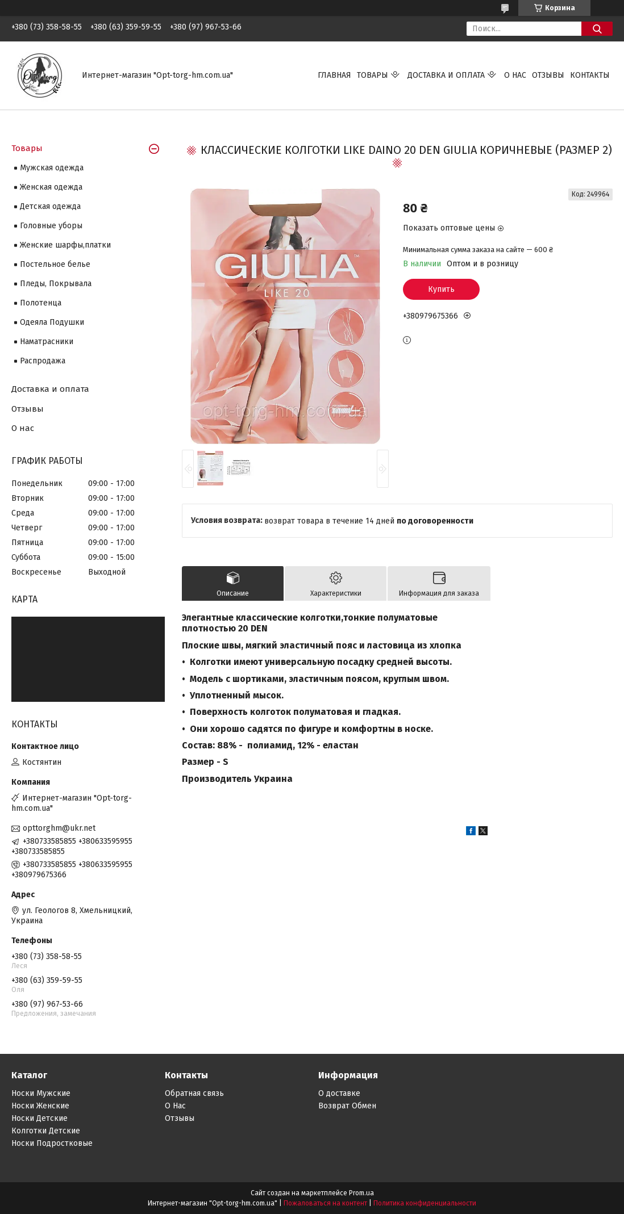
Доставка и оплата (446, 75)
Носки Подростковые (52, 1143)
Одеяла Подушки (52, 322)
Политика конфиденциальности (424, 1203)
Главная (334, 75)
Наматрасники (46, 341)
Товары (372, 75)
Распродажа (42, 361)
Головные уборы (51, 226)
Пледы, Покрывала (55, 283)
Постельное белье (55, 264)
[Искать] (597, 29)
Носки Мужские (40, 1093)
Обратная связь (194, 1093)
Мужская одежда (52, 168)
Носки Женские (40, 1106)
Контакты (590, 75)
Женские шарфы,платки (65, 245)
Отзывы (548, 75)
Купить (441, 289)
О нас (515, 75)
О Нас (175, 1106)
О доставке (339, 1093)
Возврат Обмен (347, 1106)
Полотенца (40, 303)
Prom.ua (361, 1193)
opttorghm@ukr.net (59, 828)
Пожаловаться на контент (325, 1203)
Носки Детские (39, 1118)
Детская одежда (50, 206)
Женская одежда (51, 187)
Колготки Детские (45, 1131)
